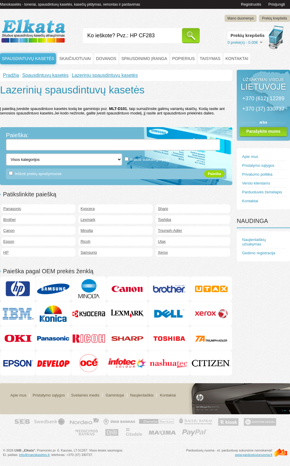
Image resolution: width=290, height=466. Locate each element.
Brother (9, 219)
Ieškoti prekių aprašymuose (38, 173)
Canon (8, 230)
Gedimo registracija (258, 253)
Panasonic (12, 208)
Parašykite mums (263, 131)
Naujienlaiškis (142, 395)
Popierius (183, 58)
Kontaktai (236, 58)
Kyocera (87, 208)
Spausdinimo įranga (144, 58)
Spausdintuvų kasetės (28, 58)
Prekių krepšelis (274, 18)
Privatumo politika (257, 174)
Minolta (86, 230)
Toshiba (164, 219)
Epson (8, 241)
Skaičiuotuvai (75, 58)
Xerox (163, 252)
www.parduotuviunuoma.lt (253, 455)
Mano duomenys (241, 18)
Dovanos (106, 58)
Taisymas (210, 58)
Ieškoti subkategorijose (149, 159)
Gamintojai (115, 395)
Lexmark (87, 219)
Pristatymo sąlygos (258, 165)
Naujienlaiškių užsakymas (254, 241)
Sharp (163, 208)
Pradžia (11, 75)
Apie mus (250, 156)
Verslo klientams (256, 183)
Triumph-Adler (170, 230)
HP (6, 252)
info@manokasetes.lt (34, 455)
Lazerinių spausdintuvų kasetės (105, 75)
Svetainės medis (85, 395)
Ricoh (85, 241)
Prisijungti (276, 4)
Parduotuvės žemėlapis (262, 192)
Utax (162, 241)
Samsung (88, 252)
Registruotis (251, 4)
